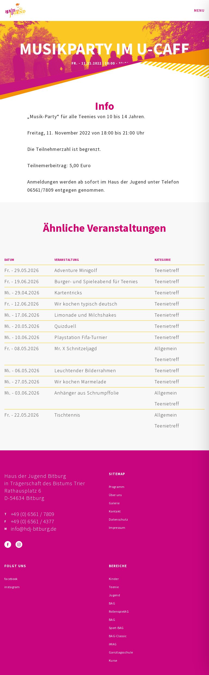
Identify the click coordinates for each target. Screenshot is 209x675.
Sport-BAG (116, 628)
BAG (112, 603)
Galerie (114, 503)
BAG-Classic (118, 636)
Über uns (115, 495)
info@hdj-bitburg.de (34, 528)
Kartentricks (68, 292)
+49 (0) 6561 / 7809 (32, 514)
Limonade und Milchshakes (85, 315)
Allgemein (166, 348)
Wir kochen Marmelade (80, 381)
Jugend (114, 595)
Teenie (114, 587)
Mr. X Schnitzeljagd (75, 348)
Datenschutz (118, 519)
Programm (116, 487)
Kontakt (115, 511)
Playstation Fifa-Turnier (80, 337)
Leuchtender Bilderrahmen (85, 370)
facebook (10, 579)
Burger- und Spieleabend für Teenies (96, 281)
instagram (12, 587)
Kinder (114, 579)
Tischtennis (67, 415)
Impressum (117, 528)
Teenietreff (167, 270)
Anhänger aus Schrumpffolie (86, 393)
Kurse (113, 660)
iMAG (112, 644)
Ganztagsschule (121, 652)
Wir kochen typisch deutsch (85, 304)
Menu (199, 10)
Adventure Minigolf (75, 270)
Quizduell (65, 326)
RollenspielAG (119, 611)
